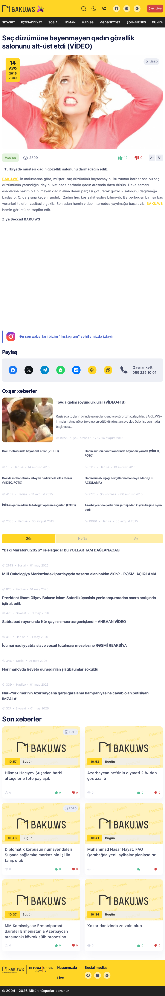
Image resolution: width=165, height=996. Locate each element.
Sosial (53, 22)
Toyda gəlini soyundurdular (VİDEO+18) (91, 402)
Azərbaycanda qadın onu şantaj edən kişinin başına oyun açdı (123, 507)
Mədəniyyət (109, 22)
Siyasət (8, 22)
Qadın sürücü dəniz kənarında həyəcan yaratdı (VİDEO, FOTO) (122, 453)
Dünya (157, 22)
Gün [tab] (29, 538)
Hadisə (87, 22)
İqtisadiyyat (31, 22)
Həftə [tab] (82, 538)
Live (155, 8)
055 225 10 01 (144, 372)
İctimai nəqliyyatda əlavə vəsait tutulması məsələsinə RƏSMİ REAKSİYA (64, 645)
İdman (70, 22)
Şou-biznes (136, 22)
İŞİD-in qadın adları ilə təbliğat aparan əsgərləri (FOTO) (39, 505)
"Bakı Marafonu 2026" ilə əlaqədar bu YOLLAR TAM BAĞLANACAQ (61, 550)
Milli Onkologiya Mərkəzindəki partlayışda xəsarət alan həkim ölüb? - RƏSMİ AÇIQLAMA (79, 574)
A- (152, 157)
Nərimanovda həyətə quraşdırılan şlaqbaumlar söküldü (50, 669)
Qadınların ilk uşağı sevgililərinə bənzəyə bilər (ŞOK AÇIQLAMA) (119, 480)
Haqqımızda (67, 968)
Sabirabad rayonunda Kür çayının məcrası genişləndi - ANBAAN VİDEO (64, 621)
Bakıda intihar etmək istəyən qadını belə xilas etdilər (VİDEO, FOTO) (37, 480)
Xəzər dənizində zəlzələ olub (114, 925)
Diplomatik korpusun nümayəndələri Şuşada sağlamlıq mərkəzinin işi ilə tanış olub (38, 855)
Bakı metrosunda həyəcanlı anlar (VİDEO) (30, 451)
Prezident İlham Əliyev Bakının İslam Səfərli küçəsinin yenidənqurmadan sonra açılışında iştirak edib (79, 600)
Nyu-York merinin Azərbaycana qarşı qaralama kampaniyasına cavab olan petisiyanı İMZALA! (75, 696)
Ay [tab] (136, 538)
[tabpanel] (82, 629)
